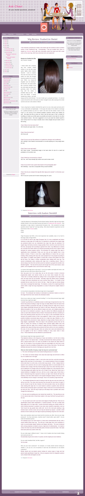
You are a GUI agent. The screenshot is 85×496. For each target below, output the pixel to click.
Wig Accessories (7, 97)
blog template (72, 491)
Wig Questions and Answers (10, 100)
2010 (6, 71)
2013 (6, 45)
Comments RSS (20, 34)
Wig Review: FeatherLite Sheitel (42, 39)
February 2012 (9, 65)
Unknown (71, 67)
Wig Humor (6, 99)
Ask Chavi (15, 6)
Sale (5, 90)
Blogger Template (35, 491)
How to (5, 83)
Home (4, 34)
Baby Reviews (7, 78)
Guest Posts (6, 80)
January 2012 (9, 67)
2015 (6, 41)
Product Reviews (7, 87)
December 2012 (9, 48)
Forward (32, 228)
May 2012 (8, 60)
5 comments (53, 216)
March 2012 (8, 64)
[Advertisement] (10, 145)
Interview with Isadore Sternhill (42, 213)
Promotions (6, 88)
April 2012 (8, 62)
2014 (6, 43)
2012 (6, 47)
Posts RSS (10, 34)
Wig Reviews (6, 102)
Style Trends (6, 94)
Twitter (27, 34)
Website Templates (50, 491)
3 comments (53, 42)
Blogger (13, 174)
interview (29, 51)
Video (5, 95)
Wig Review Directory (71, 58)
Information (6, 85)
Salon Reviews (7, 92)
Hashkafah (6, 81)
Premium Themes (58, 491)
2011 (6, 69)
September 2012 (9, 50)
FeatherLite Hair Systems (54, 223)
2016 (6, 40)
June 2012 (8, 52)
